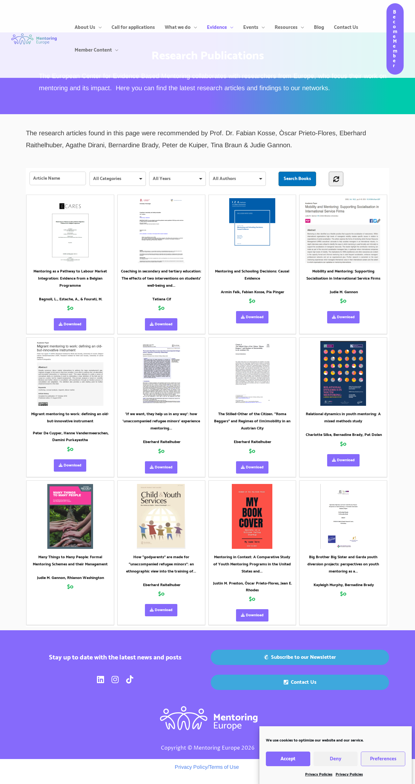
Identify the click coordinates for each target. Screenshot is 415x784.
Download (70, 324)
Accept (287, 767)
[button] (395, 39)
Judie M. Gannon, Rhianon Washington (70, 578)
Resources (286, 27)
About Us (85, 27)
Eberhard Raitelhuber (162, 442)
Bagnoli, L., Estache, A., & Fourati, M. (70, 299)
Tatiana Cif (161, 299)
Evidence (217, 27)
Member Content (93, 50)
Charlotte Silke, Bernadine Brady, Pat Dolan (344, 435)
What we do (178, 27)
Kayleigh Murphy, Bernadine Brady (344, 585)
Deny (335, 767)
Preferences (383, 767)
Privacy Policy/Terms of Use (207, 767)
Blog (319, 27)
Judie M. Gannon (344, 292)
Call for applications (133, 27)
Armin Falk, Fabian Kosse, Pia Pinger (252, 292)
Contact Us (346, 27)
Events (250, 27)
